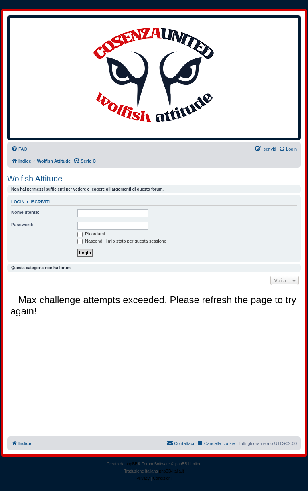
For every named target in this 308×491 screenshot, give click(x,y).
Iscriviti (40, 201)
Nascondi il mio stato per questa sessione (121, 241)
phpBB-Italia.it (171, 471)
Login (17, 201)
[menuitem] (19, 149)
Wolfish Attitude (34, 178)
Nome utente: (25, 212)
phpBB (132, 464)
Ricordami (91, 233)
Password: (22, 224)
